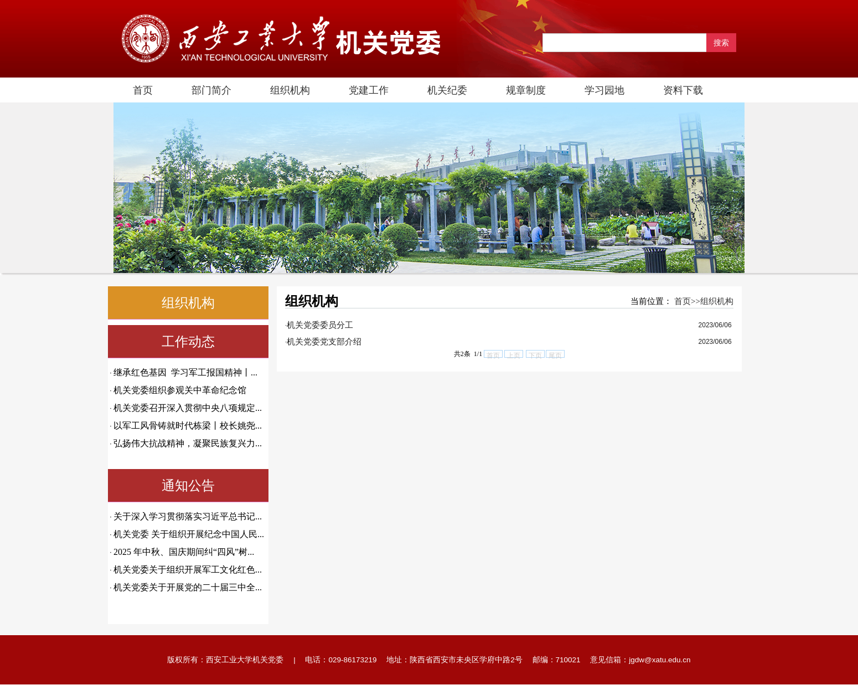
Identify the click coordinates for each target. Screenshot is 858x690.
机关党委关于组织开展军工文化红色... (187, 569)
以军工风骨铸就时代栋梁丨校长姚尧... (187, 425)
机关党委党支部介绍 (324, 341)
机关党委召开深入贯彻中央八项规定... (187, 408)
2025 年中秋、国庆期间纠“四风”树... (183, 552)
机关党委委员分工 (320, 325)
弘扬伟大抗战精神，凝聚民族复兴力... (187, 443)
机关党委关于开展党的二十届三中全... (187, 587)
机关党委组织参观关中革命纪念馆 (179, 390)
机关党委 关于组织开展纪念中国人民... (188, 534)
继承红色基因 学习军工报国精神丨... (185, 372)
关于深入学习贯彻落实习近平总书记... (187, 516)
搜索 (721, 42)
